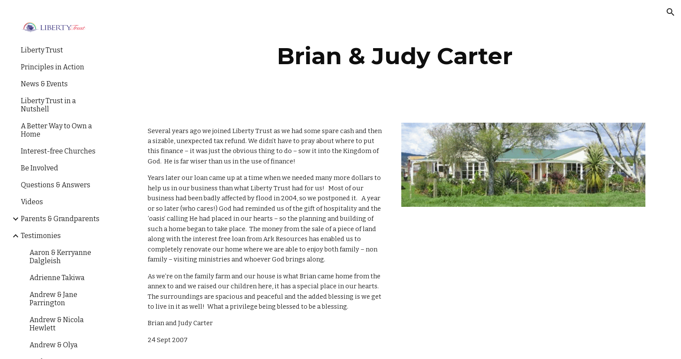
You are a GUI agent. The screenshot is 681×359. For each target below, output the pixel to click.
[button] (670, 12)
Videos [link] (32, 202)
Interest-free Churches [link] (58, 151)
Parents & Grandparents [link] (60, 219)
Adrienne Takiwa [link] (57, 278)
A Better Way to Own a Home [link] (56, 130)
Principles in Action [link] (52, 67)
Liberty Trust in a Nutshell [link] (48, 105)
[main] (394, 56)
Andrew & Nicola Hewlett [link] (57, 324)
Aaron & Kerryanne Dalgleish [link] (60, 256)
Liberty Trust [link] (42, 50)
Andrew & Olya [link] (54, 345)
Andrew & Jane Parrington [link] (53, 298)
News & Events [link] (44, 84)
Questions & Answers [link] (55, 185)
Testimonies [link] (41, 236)
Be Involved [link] (39, 168)
